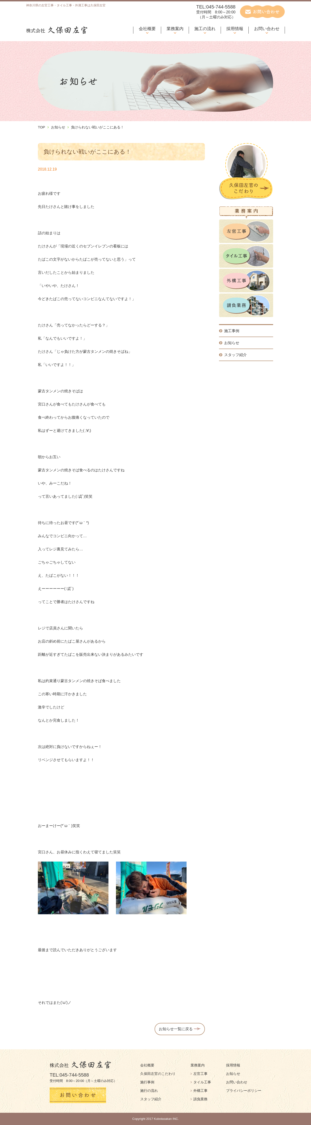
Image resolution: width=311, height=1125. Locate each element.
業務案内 (175, 29)
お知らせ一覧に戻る (180, 1029)
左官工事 (199, 1074)
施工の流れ (204, 29)
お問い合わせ (266, 29)
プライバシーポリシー (243, 1091)
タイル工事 (201, 1082)
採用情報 (234, 29)
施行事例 (147, 1082)
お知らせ (58, 127)
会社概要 (147, 29)
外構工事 (199, 1091)
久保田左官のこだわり (157, 1074)
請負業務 (199, 1099)
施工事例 (229, 331)
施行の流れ (149, 1091)
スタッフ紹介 (233, 355)
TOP (41, 127)
